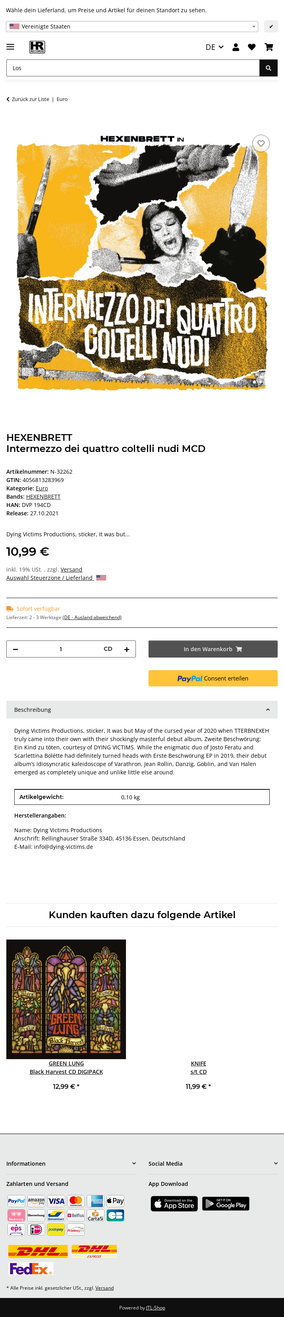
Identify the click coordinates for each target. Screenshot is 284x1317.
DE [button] (210, 47)
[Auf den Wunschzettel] (261, 143)
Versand (71, 569)
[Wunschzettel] (252, 47)
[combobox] (132, 26)
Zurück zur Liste (30, 99)
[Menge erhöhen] (126, 649)
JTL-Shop (155, 1307)
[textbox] (132, 26)
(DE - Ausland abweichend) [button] (92, 617)
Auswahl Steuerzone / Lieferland (56, 577)
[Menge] (61, 649)
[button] (236, 47)
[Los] (133, 67)
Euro (42, 488)
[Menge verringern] (15, 649)
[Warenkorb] (269, 47)
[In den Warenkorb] (12, 124)
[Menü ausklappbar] (10, 43)
